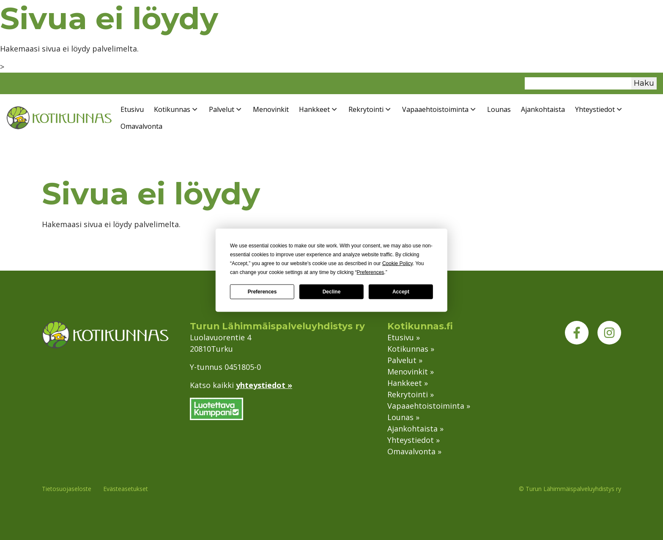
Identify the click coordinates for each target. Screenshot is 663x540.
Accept (400, 292)
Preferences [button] (370, 272)
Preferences (262, 292)
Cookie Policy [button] (397, 263)
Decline (332, 292)
